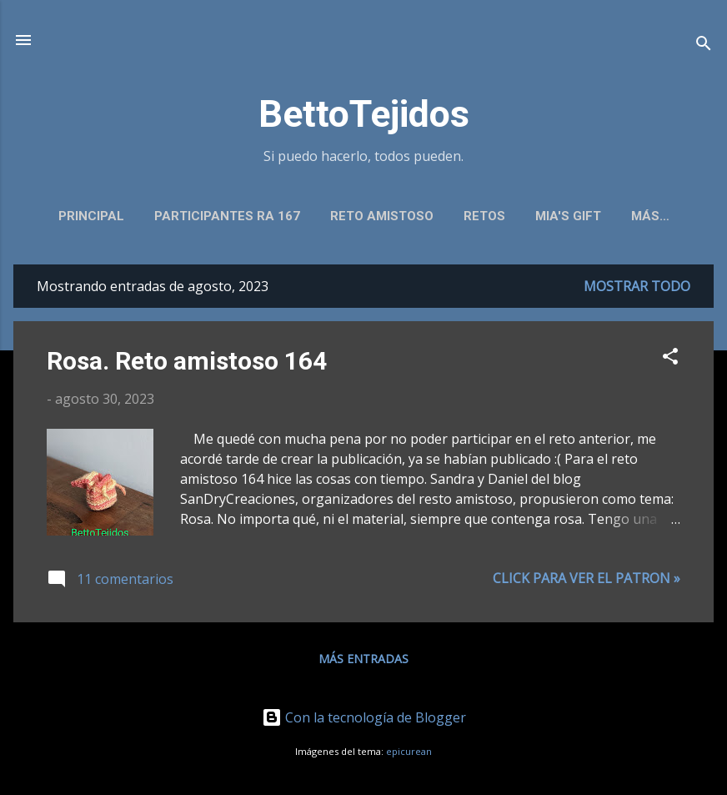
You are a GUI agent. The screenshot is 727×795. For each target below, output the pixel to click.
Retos (484, 216)
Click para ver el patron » (586, 578)
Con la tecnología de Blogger (364, 717)
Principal (91, 216)
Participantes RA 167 (227, 216)
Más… (650, 216)
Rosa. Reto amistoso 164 (187, 360)
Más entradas (363, 659)
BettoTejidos (363, 114)
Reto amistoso (382, 216)
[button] (670, 358)
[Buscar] (704, 45)
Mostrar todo (637, 286)
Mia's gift (568, 216)
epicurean (409, 751)
